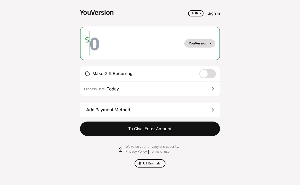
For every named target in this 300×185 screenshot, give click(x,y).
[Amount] (99, 43)
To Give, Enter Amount (150, 129)
